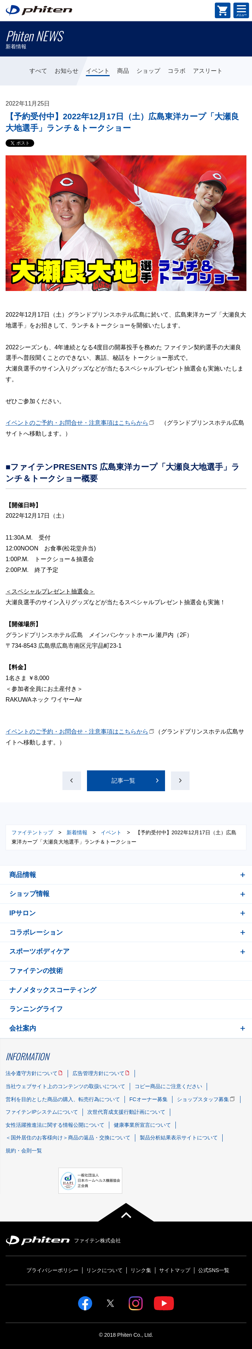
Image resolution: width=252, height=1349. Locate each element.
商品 (123, 71)
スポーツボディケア (39, 951)
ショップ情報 (29, 893)
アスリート (208, 71)
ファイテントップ (32, 832)
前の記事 (71, 780)
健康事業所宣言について (142, 1125)
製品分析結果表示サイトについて (179, 1138)
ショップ (148, 71)
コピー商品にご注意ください (168, 1086)
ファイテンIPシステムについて (42, 1112)
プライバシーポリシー (52, 1270)
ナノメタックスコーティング (52, 990)
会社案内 (22, 1028)
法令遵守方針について (32, 1073)
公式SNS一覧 (214, 1270)
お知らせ (66, 71)
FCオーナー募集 (148, 1099)
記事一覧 (123, 780)
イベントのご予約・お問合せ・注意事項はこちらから (77, 423)
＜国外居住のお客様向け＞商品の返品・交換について (68, 1138)
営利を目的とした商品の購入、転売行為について (63, 1099)
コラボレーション (36, 932)
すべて (38, 71)
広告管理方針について (98, 1073)
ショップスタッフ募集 (203, 1099)
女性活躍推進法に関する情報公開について (55, 1125)
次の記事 (180, 780)
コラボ (176, 71)
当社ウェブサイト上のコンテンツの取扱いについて (65, 1086)
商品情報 (22, 875)
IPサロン (22, 913)
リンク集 (140, 1270)
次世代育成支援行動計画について (126, 1112)
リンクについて (104, 1270)
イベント (98, 71)
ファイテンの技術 (36, 970)
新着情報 (77, 832)
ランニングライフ (36, 1009)
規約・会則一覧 (24, 1151)
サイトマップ (174, 1270)
